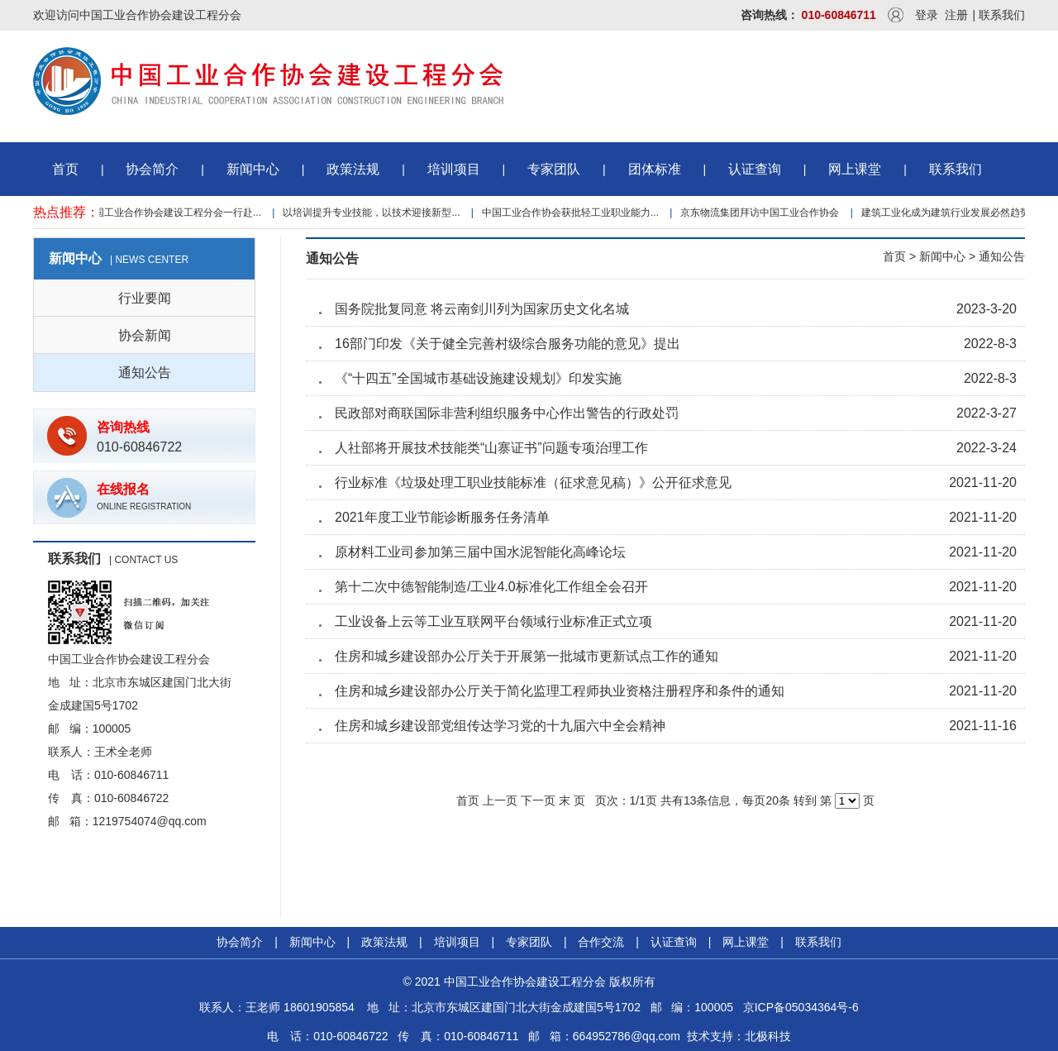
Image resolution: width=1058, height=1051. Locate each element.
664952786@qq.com (626, 1036)
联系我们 (1002, 14)
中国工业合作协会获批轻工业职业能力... (572, 212)
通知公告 (144, 372)
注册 (956, 14)
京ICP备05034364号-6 (801, 1007)
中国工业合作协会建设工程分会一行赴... (175, 212)
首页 (65, 169)
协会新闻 (144, 335)
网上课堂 (854, 169)
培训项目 (453, 169)
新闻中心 (252, 169)
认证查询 (754, 169)
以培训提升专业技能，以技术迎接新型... (373, 212)
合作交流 (601, 941)
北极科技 (768, 1036)
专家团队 (553, 169)
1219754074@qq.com (150, 821)
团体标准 (654, 169)
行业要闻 (144, 298)
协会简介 (152, 169)
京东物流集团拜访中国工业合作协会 (762, 212)
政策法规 (352, 169)
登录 (926, 14)
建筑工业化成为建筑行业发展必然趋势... (952, 212)
